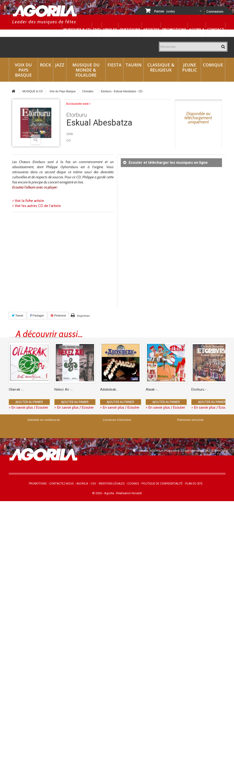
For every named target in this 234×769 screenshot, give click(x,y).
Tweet (17, 315)
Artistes (151, 29)
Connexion (214, 11)
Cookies (133, 483)
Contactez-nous (61, 483)
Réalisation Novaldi (129, 493)
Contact (215, 29)
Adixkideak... (109, 389)
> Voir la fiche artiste (28, 200)
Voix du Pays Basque (23, 70)
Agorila (196, 29)
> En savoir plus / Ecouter (28, 407)
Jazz (59, 65)
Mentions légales (111, 483)
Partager (37, 315)
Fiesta (114, 65)
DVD (97, 29)
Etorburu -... (200, 389)
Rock (45, 65)
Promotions (174, 29)
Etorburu (76, 115)
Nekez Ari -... (63, 389)
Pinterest (58, 315)
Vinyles (110, 29)
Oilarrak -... (16, 389)
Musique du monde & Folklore (86, 70)
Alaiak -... (152, 389)
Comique (213, 65)
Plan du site (194, 483)
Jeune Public (189, 67)
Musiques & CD (77, 29)
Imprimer (83, 315)
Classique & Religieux (161, 67)
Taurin (133, 65)
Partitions (130, 29)
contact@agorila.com (164, 463)
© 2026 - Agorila (103, 493)
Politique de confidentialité (162, 483)
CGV (93, 483)
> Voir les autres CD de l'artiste (36, 205)
